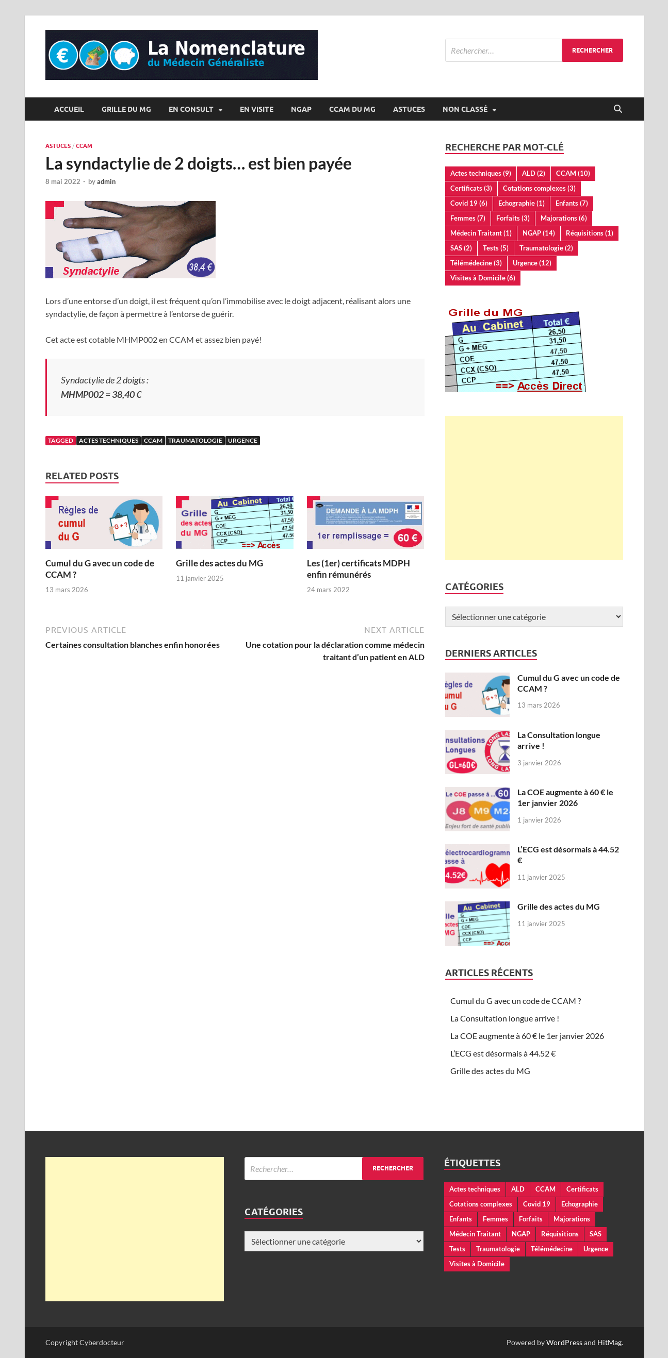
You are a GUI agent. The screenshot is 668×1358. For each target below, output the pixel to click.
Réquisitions (560, 1234)
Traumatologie (195, 440)
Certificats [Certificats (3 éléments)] (471, 188)
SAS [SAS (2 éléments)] (461, 248)
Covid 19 (536, 1204)
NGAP (301, 109)
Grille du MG (126, 109)
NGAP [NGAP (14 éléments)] (539, 233)
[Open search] (618, 109)
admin (106, 181)
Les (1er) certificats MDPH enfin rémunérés (358, 569)
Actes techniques (108, 440)
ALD (518, 1189)
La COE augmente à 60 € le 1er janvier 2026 (565, 797)
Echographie (579, 1204)
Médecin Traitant (475, 1234)
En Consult (191, 109)
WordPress (564, 1342)
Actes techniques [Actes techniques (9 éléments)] (480, 173)
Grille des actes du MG (219, 563)
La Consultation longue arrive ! (504, 1018)
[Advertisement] (534, 488)
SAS (595, 1234)
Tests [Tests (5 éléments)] (496, 248)
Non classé (465, 109)
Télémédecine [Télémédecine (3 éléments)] (476, 263)
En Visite (256, 109)
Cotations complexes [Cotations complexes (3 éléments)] (539, 188)
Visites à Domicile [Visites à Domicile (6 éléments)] (482, 278)
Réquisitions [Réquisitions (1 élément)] (589, 233)
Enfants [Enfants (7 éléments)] (572, 203)
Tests (457, 1249)
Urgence (242, 440)
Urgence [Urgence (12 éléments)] (532, 263)
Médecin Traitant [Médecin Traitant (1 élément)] (481, 233)
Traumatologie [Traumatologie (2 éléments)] (546, 248)
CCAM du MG (352, 109)
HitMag (609, 1342)
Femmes (495, 1219)
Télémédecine (552, 1249)
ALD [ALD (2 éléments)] (533, 173)
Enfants (460, 1219)
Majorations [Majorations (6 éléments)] (564, 218)
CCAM (84, 145)
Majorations (571, 1219)
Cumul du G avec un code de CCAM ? (515, 1000)
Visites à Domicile (476, 1264)
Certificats (582, 1189)
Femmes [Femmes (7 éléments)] (467, 218)
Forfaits (531, 1219)
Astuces (409, 109)
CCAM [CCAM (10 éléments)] (573, 173)
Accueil (69, 109)
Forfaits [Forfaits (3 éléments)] (513, 218)
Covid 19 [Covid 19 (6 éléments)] (468, 203)
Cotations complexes (480, 1204)
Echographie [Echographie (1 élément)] (521, 203)
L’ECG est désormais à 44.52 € (503, 1053)
